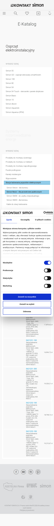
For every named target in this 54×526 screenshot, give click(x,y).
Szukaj (16, 13)
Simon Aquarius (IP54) (15, 112)
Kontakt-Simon (27, 5)
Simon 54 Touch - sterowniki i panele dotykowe (24, 91)
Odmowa (27, 311)
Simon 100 (10, 79)
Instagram (30, 472)
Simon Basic (11, 96)
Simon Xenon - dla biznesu (17, 188)
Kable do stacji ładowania (17, 204)
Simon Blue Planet (30, 498)
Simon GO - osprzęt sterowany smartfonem (23, 75)
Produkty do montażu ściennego (19, 158)
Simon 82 (10, 83)
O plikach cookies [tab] (43, 220)
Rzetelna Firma (13, 486)
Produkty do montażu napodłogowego (21, 166)
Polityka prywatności (27, 510)
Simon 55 (10, 71)
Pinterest (38, 472)
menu (4, 13)
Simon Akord (11, 104)
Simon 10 (10, 100)
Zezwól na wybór (27, 304)
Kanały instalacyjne (13, 174)
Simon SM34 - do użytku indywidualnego (23, 196)
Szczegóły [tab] (25, 220)
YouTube (23, 472)
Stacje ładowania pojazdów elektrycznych (23, 183)
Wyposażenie (11, 178)
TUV (23, 498)
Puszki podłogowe (13, 170)
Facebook (16, 472)
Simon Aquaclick (12, 108)
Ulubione (27, 13)
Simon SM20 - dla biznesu (17, 200)
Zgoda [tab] (9, 220)
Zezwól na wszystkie (27, 297)
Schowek (38, 13)
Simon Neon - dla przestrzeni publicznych (24, 192)
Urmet (32, 486)
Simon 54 (10, 87)
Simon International (45, 486)
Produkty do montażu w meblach (19, 162)
